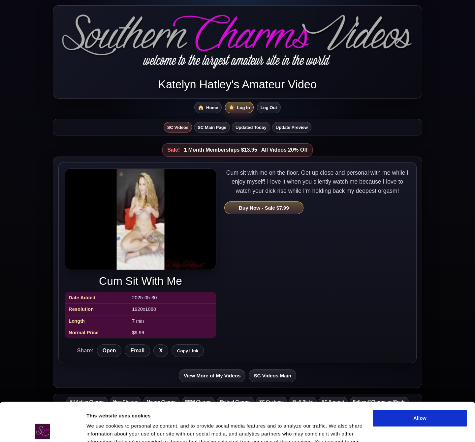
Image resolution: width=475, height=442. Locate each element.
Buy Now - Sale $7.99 (264, 208)
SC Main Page (212, 127)
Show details (101, 429)
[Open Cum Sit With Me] (140, 219)
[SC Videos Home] (208, 107)
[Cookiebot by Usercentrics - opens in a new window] (43, 429)
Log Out (269, 107)
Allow (420, 379)
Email (137, 350)
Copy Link (187, 350)
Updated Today (251, 127)
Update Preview (292, 127)
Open (109, 350)
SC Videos (178, 127)
